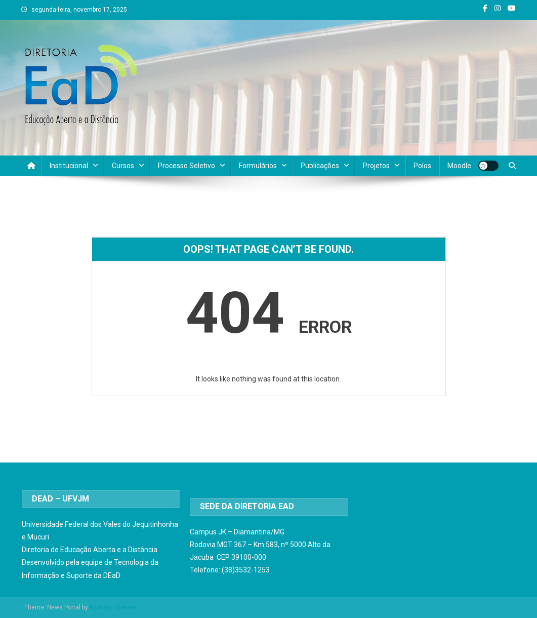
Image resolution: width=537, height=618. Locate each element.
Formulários (258, 166)
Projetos (376, 166)
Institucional (69, 166)
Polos (422, 166)
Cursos (123, 166)
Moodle (459, 166)
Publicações (320, 166)
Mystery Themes (113, 607)
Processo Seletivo (186, 166)
